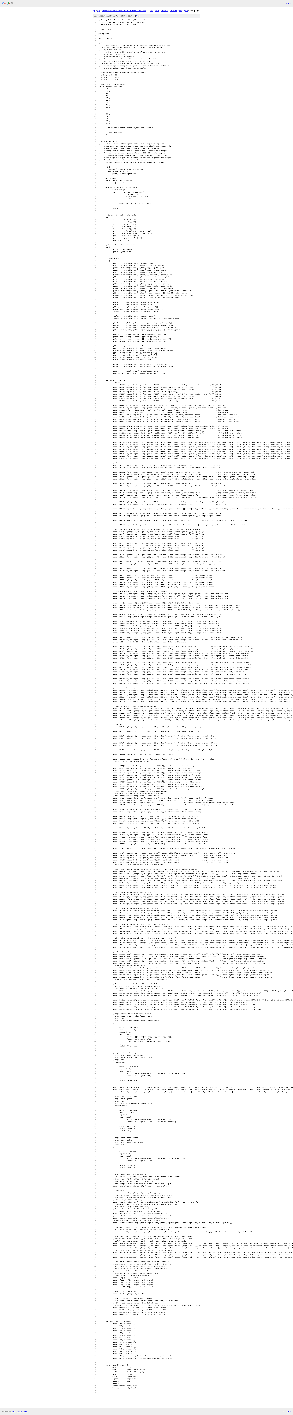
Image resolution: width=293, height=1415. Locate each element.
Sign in (288, 3)
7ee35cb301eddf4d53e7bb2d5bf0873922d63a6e (124, 10)
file (138, 16)
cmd (157, 10)
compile (164, 10)
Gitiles (13, 1412)
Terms (25, 1412)
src (151, 10)
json (289, 1411)
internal (173, 10)
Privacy (19, 1412)
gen (186, 10)
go (94, 10)
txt (284, 1411)
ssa (180, 10)
